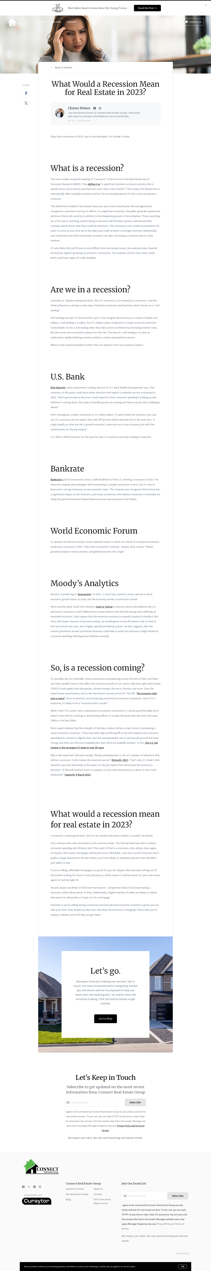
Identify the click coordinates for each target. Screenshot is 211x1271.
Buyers (41, 22)
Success (72, 22)
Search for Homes (75, 1188)
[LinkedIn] (34, 1187)
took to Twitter (104, 606)
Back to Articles (63, 67)
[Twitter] (29, 1187)
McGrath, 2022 (120, 760)
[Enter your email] (97, 1102)
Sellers (56, 22)
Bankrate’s (56, 479)
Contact (98, 1194)
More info (139, 1266)
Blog (68, 1199)
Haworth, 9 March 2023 (77, 774)
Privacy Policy (182, 1253)
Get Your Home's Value (77, 1194)
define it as (94, 184)
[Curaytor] (36, 1203)
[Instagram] (40, 1187)
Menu (171, 22)
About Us (98, 1188)
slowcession (84, 594)
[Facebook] (23, 1187)
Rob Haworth (58, 387)
